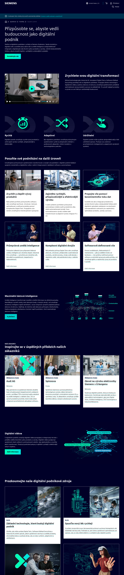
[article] (23, 193)
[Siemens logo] (11, 4)
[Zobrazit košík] (106, 4)
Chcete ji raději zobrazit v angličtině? (51, 16)
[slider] (21, 101)
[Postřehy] (21, 22)
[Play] (7, 101)
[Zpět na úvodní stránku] (6, 22)
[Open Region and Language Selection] (92, 4)
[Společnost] (13, 22)
